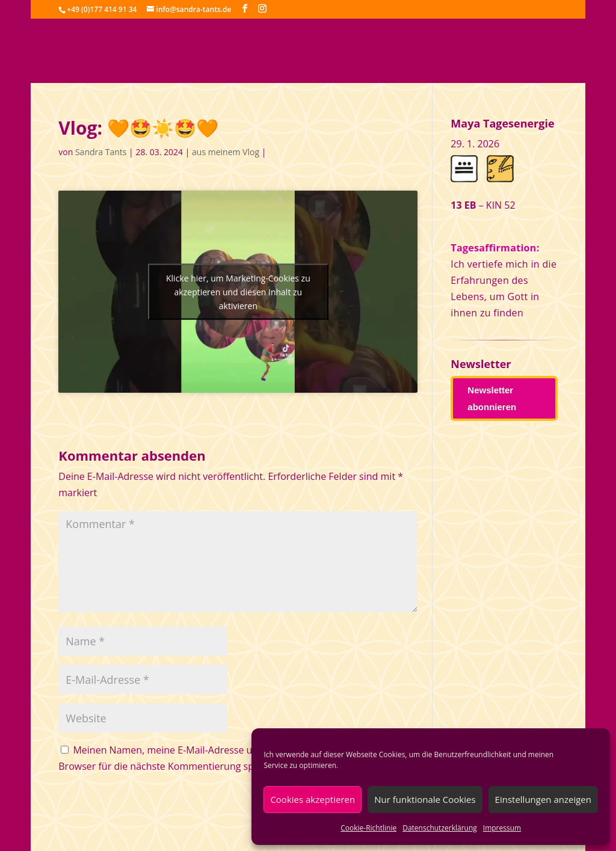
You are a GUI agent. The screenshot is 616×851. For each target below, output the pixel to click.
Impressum (502, 828)
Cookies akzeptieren (312, 799)
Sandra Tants (100, 152)
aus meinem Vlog (225, 152)
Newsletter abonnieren (491, 398)
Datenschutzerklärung (439, 828)
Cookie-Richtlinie (368, 828)
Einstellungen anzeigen (543, 799)
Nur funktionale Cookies (424, 799)
